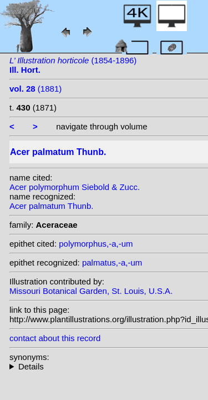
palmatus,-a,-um (112, 262)
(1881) (35, 88)
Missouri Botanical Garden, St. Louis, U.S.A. (91, 291)
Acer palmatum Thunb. (51, 206)
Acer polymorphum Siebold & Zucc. (74, 187)
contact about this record (54, 338)
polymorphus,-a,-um (96, 243)
